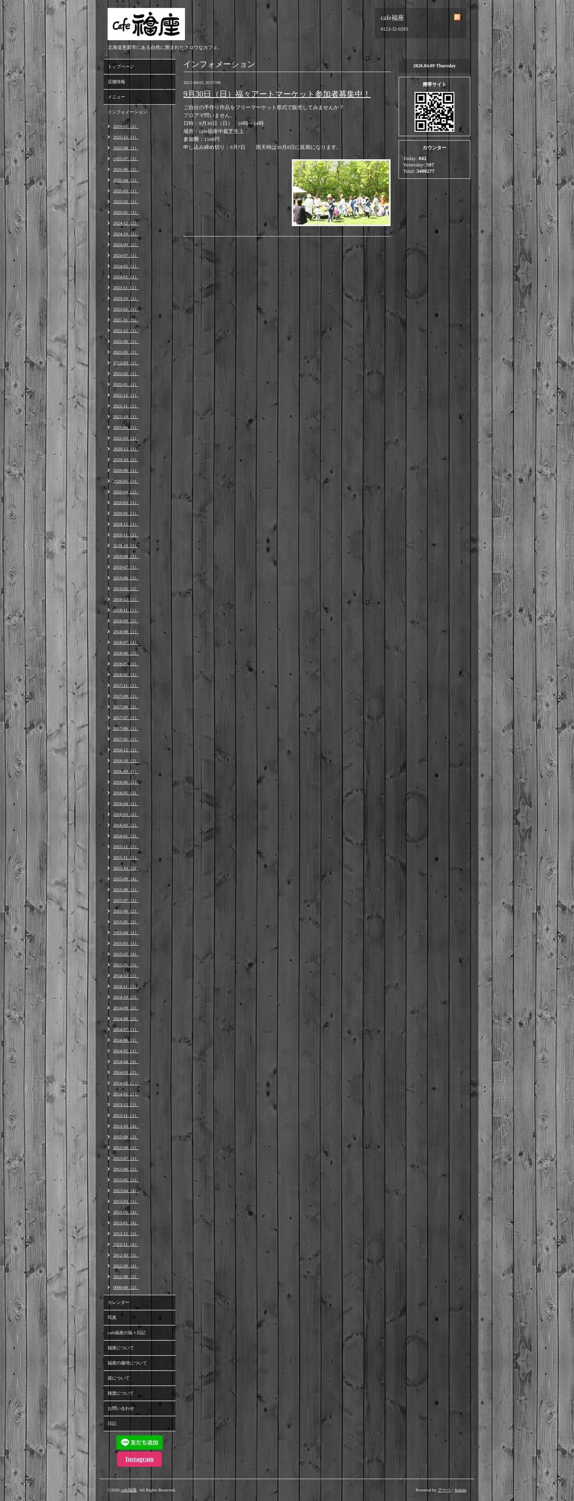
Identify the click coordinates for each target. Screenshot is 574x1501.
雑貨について (121, 1393)
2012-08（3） (126, 1276)
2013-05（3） (126, 1179)
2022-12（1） (126, 330)
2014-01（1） (126, 1093)
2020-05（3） (126, 481)
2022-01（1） (126, 384)
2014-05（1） (126, 1050)
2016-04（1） (126, 803)
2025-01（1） (126, 212)
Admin (460, 1489)
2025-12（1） (126, 137)
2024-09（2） (126, 244)
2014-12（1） (126, 975)
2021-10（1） (126, 416)
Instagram (139, 1459)
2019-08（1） (126, 556)
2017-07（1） (126, 717)
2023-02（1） (126, 309)
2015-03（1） (126, 943)
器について (119, 1378)
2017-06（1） (126, 728)
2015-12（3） (126, 846)
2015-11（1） (126, 857)
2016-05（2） (126, 792)
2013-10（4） (126, 1126)
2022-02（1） (126, 373)
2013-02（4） (126, 1212)
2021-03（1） (126, 438)
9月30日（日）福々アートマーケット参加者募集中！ (277, 94)
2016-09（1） (126, 771)
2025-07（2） (126, 158)
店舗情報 (116, 81)
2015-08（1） (126, 889)
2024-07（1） (126, 255)
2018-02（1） (126, 674)
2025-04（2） (126, 180)
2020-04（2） (126, 491)
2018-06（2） (126, 653)
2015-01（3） (126, 964)
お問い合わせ (121, 1408)
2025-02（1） (126, 201)
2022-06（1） (126, 341)
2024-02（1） (126, 266)
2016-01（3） (126, 835)
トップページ (121, 66)
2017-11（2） (126, 685)
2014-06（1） (126, 1040)
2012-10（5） (126, 1255)
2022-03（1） (126, 362)
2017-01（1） (126, 739)
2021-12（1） (126, 395)
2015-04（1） (126, 932)
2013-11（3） (126, 1115)
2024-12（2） (126, 223)
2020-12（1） (126, 448)
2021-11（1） (126, 405)
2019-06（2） (126, 577)
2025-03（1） (126, 190)
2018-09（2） (126, 620)
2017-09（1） (126, 696)
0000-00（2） (126, 1287)
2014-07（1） (126, 1029)
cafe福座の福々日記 (126, 1332)
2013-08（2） (126, 1147)
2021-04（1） (126, 427)
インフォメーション (127, 111)
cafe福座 (129, 1489)
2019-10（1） (126, 545)
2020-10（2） (126, 459)
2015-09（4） (126, 878)
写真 (112, 1317)
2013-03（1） (126, 1201)
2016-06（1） (126, 782)
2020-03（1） (126, 502)
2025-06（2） (126, 169)
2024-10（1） (126, 233)
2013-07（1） (126, 1158)
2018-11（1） (126, 610)
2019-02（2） (126, 588)
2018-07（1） (126, 642)
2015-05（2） (126, 921)
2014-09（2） (126, 1007)
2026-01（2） (126, 126)
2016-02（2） (126, 825)
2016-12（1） (126, 749)
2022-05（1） (126, 352)
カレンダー (119, 1302)
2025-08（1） (126, 147)
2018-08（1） (126, 631)
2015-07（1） (126, 900)
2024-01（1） (126, 276)
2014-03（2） (126, 1072)
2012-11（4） (126, 1244)
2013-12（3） (126, 1104)
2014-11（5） (126, 986)
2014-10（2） (126, 997)
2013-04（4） (126, 1190)
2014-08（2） (126, 1018)
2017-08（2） (126, 706)
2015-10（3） (126, 868)
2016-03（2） (126, 814)
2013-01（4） (126, 1222)
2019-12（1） (126, 524)
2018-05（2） (126, 663)
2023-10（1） (126, 298)
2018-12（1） (126, 599)
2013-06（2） (126, 1169)
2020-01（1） (126, 513)
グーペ (444, 1489)
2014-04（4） (126, 1061)
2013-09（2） (126, 1136)
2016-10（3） (126, 760)
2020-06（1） (126, 470)
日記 (112, 1423)
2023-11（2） (126, 287)
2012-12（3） (126, 1233)
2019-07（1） (126, 567)
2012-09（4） (126, 1265)
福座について (121, 1347)
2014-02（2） (126, 1083)
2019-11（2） (126, 534)
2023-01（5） (126, 319)
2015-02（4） (126, 954)
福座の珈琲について (127, 1362)
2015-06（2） (126, 911)
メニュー (116, 96)
